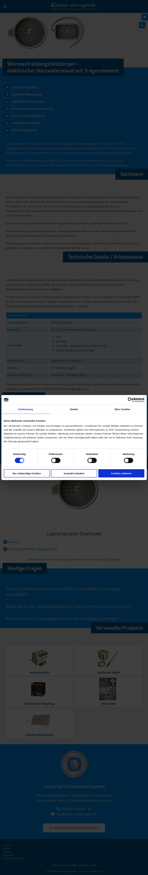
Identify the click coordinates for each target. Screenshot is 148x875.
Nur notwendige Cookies (26, 473)
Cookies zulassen (121, 473)
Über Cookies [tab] (122, 409)
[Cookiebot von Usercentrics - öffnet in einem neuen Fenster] (130, 399)
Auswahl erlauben (74, 473)
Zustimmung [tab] (25, 409)
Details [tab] (74, 409)
